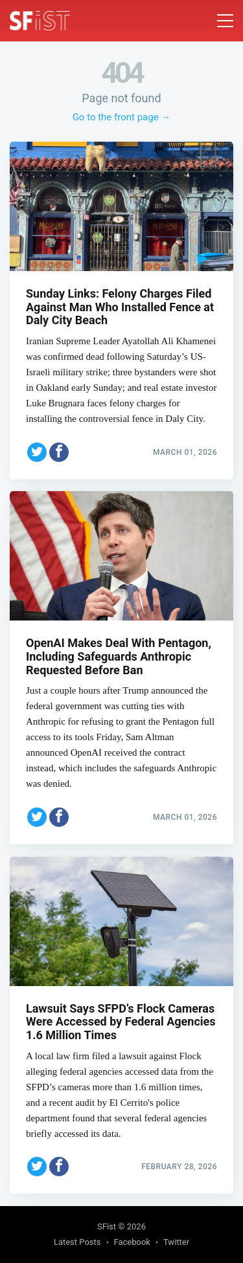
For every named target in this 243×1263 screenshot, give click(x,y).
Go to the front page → (122, 117)
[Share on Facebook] (59, 452)
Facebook (132, 1242)
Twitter (176, 1242)
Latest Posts (77, 1242)
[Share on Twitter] (37, 452)
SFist (106, 1226)
